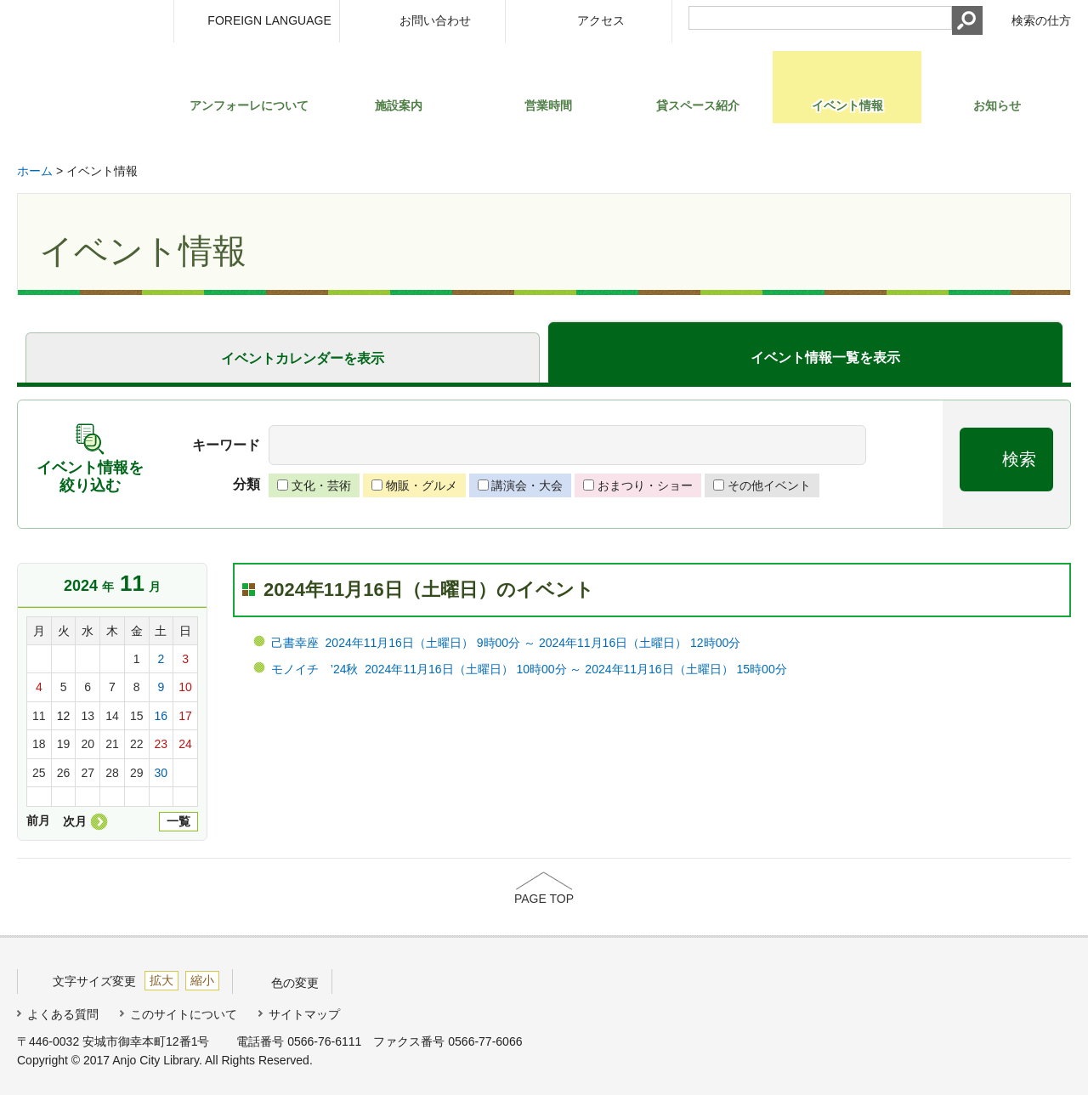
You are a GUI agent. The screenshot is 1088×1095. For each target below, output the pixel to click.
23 (161, 744)
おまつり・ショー (645, 485)
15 (137, 716)
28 (112, 773)
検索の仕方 (1041, 20)
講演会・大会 (527, 485)
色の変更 (295, 983)
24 (185, 744)
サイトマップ (304, 1014)
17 (185, 716)
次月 (75, 821)
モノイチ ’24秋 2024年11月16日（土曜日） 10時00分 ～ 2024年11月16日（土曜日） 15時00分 (529, 669)
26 (64, 773)
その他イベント (769, 485)
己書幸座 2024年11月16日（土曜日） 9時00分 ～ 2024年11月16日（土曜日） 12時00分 (505, 643)
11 (39, 716)
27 (87, 773)
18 (39, 744)
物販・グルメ (421, 485)
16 (161, 716)
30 (161, 773)
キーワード (226, 445)
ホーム (35, 171)
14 (112, 716)
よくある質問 (63, 1014)
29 (137, 773)
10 (185, 687)
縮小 (202, 980)
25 (39, 773)
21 (112, 744)
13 (87, 716)
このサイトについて (183, 1014)
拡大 (161, 980)
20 (87, 744)
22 (137, 744)
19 (64, 744)
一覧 (178, 821)
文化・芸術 (321, 485)
